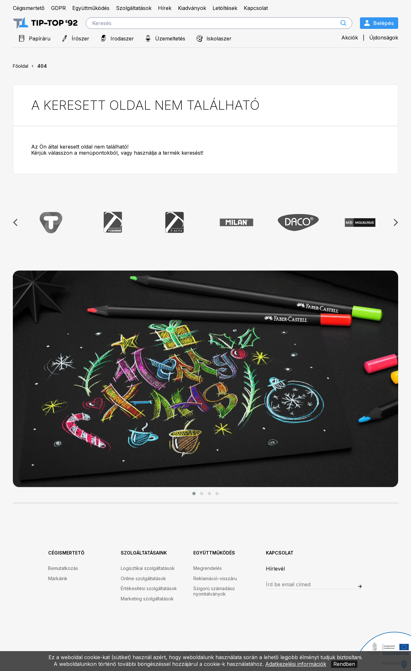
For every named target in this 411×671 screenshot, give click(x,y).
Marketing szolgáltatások (147, 598)
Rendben (344, 664)
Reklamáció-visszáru (215, 578)
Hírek (164, 8)
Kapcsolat (256, 8)
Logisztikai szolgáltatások (148, 568)
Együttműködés (90, 8)
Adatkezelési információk (295, 664)
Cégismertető (29, 8)
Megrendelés (207, 568)
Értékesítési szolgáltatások (149, 588)
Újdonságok (383, 38)
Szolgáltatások (134, 8)
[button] (194, 493)
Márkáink (57, 578)
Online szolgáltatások (143, 578)
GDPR (58, 8)
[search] (219, 23)
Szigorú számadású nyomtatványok (214, 591)
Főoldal (20, 66)
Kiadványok (192, 8)
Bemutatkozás (63, 568)
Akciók (349, 38)
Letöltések (225, 8)
